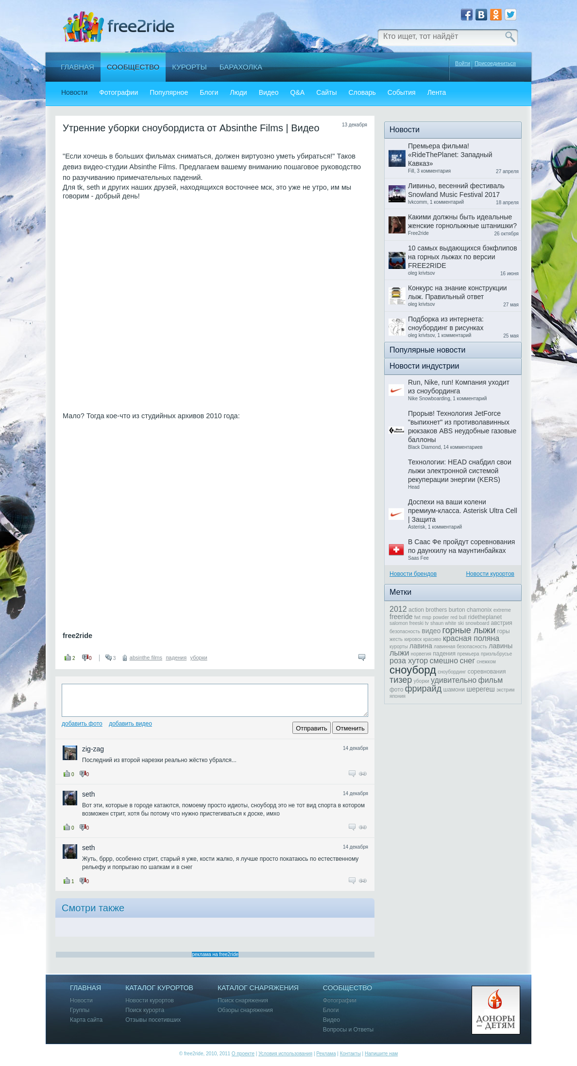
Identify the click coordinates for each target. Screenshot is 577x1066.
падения (176, 657)
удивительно (453, 680)
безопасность (405, 631)
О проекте (243, 1053)
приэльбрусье (496, 654)
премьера (468, 654)
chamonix (479, 609)
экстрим (505, 690)
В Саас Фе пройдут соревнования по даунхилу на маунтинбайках (461, 546)
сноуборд (413, 670)
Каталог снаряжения (258, 988)
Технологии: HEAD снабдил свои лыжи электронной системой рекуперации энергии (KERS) (459, 470)
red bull (458, 617)
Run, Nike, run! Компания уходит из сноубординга (458, 386)
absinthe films (146, 657)
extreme (502, 610)
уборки (198, 657)
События (402, 92)
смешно (444, 661)
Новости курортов (490, 573)
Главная (77, 67)
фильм (490, 680)
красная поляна (471, 638)
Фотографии (118, 92)
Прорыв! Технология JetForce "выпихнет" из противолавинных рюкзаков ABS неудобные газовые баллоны (462, 426)
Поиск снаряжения (243, 1000)
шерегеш (480, 689)
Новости (74, 92)
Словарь (361, 92)
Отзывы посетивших (153, 1020)
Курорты (189, 67)
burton (457, 609)
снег (467, 661)
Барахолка (241, 67)
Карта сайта (86, 1020)
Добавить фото (82, 723)
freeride (401, 617)
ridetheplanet (485, 617)
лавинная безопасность (460, 646)
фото (396, 689)
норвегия (421, 654)
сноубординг (452, 672)
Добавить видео (130, 723)
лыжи (399, 653)
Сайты (326, 92)
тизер (401, 680)
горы (503, 631)
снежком (486, 661)
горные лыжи (469, 630)
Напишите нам (381, 1053)
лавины (500, 646)
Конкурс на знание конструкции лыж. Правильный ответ (457, 292)
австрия (501, 623)
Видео (269, 92)
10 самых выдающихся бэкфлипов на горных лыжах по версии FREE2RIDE (462, 256)
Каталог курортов (159, 988)
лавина (420, 646)
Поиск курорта (144, 1010)
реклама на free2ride (215, 954)
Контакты (350, 1053)
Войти (462, 63)
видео (431, 631)
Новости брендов (413, 573)
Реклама (326, 1053)
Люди (238, 92)
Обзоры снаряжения (245, 1010)
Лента (436, 92)
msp (426, 617)
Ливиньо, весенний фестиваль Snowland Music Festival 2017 (456, 190)
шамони (454, 689)
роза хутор (409, 661)
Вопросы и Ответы (348, 1030)
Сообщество (133, 67)
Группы (79, 1010)
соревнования (487, 671)
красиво (432, 639)
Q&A (297, 92)
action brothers (427, 609)
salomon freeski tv (409, 623)
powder (441, 617)
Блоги (209, 92)
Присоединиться (495, 63)
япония (398, 696)
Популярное (169, 92)
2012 (398, 609)
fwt (417, 617)
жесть (396, 639)
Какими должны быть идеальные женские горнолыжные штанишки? (462, 221)
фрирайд (423, 688)
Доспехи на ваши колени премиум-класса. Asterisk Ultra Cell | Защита (462, 510)
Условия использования (285, 1053)
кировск (413, 639)
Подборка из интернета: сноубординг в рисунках (446, 323)
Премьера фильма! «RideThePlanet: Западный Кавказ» (450, 154)
